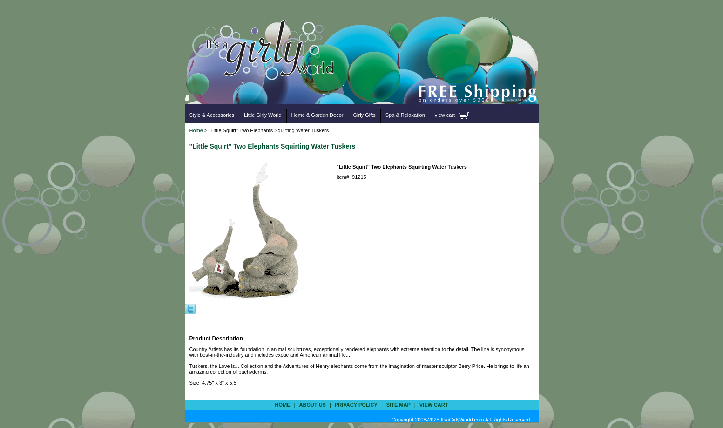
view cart (445, 115)
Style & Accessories (212, 115)
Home (196, 130)
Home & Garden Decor (317, 115)
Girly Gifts (364, 115)
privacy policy (356, 405)
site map (398, 405)
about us (312, 405)
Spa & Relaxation (405, 115)
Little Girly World (262, 115)
